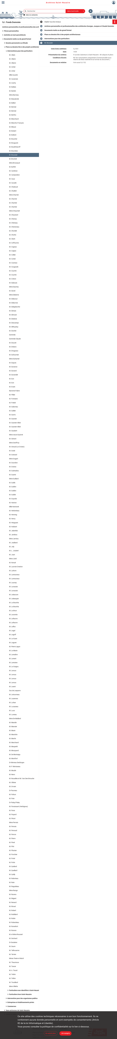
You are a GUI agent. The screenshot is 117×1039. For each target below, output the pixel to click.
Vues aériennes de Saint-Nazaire (18, 1010)
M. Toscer (12, 966)
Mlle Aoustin (13, 75)
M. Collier (12, 255)
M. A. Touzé (13, 970)
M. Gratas (12, 467)
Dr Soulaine (13, 942)
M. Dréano (12, 347)
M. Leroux (12, 670)
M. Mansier (13, 726)
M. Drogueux (13, 351)
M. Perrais (12, 826)
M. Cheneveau (14, 227)
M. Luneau (13, 714)
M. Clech (12, 239)
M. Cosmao (13, 263)
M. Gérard (12, 439)
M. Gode (12, 451)
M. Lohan (12, 702)
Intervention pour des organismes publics (22, 998)
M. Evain (12, 387)
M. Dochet (12, 331)
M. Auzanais (13, 79)
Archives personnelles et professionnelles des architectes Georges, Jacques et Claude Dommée (25, 27)
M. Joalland (13, 543)
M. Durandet (13, 375)
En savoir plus (51, 1033)
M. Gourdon (13, 463)
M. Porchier (13, 854)
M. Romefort (13, 926)
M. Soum (12, 946)
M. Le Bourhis (14, 603)
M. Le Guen (13, 638)
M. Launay (13, 583)
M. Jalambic (13, 531)
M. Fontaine (13, 399)
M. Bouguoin (13, 143)
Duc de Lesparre (15, 690)
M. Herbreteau (14, 511)
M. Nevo (12, 774)
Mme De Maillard (15, 718)
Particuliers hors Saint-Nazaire (20, 994)
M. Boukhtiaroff (14, 147)
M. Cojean (12, 251)
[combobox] (75, 11)
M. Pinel (12, 842)
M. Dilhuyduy (13, 327)
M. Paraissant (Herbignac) (18, 806)
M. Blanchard (14, 119)
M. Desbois (13, 319)
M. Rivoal (12, 906)
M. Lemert (12, 658)
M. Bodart (12, 131)
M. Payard (12, 814)
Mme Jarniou (14, 539)
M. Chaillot (13, 191)
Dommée (12, 335)
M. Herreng (13, 515)
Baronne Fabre (14, 391)
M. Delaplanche (14, 307)
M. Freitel (12, 403)
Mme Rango (13, 890)
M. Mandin (13, 722)
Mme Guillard (14, 479)
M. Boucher (13, 139)
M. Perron (12, 834)
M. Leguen (13, 642)
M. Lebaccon (13, 595)
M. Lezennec (13, 698)
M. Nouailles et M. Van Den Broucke (21, 778)
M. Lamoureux (14, 575)
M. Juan (12, 555)
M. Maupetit (13, 746)
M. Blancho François (16, 123)
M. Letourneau (14, 694)
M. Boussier (13, 155)
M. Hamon (13, 503)
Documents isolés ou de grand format (17, 39)
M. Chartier (13, 203)
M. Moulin (12, 770)
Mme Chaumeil (14, 211)
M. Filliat (12, 395)
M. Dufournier (14, 355)
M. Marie (12, 730)
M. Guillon (12, 487)
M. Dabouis (13, 283)
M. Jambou (13, 535)
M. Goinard (13, 455)
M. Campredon (14, 175)
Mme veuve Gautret (16, 435)
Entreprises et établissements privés (20, 1002)
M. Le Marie (13, 650)
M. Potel (12, 858)
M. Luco (12, 710)
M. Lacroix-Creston (16, 567)
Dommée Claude (15, 339)
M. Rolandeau (14, 922)
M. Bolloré (12, 135)
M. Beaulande (14, 99)
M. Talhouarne (14, 950)
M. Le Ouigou (14, 666)
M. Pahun (12, 794)
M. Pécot (12, 818)
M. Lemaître (13, 654)
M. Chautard (13, 215)
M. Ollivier (12, 782)
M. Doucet (12, 343)
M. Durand (13, 371)
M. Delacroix (13, 303)
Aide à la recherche (32, 15)
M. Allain (12, 55)
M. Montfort (13, 758)
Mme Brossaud (14, 163)
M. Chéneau (13, 223)
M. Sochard (13, 938)
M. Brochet (13, 159)
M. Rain (12, 882)
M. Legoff (12, 634)
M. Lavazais (13, 587)
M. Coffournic (14, 243)
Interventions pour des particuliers (19, 51)
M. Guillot (12, 495)
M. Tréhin (12, 978)
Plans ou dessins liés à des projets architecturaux (24, 47)
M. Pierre (12, 838)
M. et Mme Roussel (16, 934)
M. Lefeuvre (13, 618)
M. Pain (12, 798)
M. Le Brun (13, 610)
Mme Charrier (14, 195)
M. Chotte (12, 235)
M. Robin (12, 918)
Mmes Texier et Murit (16, 958)
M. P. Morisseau (14, 766)
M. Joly (11, 547)
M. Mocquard (14, 750)
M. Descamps (14, 323)
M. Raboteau (13, 878)
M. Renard (12, 902)
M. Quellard (13, 870)
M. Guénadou (14, 471)
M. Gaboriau (13, 407)
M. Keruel (12, 563)
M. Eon (11, 379)
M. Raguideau (14, 886)
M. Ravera (12, 894)
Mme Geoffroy (14, 443)
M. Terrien (12, 954)
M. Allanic (12, 63)
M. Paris (12, 810)
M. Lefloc (12, 626)
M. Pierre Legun (14, 646)
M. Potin (12, 862)
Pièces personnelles (11, 31)
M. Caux (12, 179)
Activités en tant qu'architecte (15, 35)
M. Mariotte (13, 734)
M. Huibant (13, 527)
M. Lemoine (13, 662)
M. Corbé (12, 259)
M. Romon (12, 930)
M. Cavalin (13, 183)
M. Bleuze (12, 127)
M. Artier (12, 71)
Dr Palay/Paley (14, 802)
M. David (12, 291)
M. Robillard (13, 914)
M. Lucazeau (13, 706)
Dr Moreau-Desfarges (16, 762)
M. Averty (12, 83)
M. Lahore (12, 571)
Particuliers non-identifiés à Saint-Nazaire (24, 990)
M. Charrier (13, 199)
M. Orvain (12, 786)
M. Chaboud (13, 187)
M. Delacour (13, 299)
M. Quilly (12, 874)
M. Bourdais (13, 151)
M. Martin (12, 738)
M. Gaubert (13, 431)
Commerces (11, 1006)
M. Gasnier (13, 419)
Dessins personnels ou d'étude (17, 43)
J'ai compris (65, 1033)
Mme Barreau (14, 95)
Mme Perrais (13, 822)
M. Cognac (13, 247)
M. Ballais (12, 87)
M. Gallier (12, 411)
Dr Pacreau (13, 790)
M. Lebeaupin (14, 599)
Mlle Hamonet (14, 507)
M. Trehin (12, 974)
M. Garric (12, 415)
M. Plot (11, 846)
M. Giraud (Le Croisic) (16, 447)
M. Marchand (14, 742)
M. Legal (12, 630)
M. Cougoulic (13, 267)
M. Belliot (12, 103)
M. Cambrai (13, 171)
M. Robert (12, 910)
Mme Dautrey (14, 287)
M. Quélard (13, 866)
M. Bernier (12, 107)
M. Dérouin (13, 315)
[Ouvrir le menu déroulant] (3, 2)
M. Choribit (13, 231)
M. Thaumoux (14, 962)
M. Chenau (13, 219)
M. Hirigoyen (13, 523)
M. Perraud (13, 830)
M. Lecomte (13, 614)
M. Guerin (12, 475)
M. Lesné (12, 686)
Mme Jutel (13, 559)
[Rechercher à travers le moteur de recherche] (45, 11)
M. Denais (12, 311)
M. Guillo (12, 483)
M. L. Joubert (14, 551)
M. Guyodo (13, 499)
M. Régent (12, 898)
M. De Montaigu (14, 754)
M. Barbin (12, 91)
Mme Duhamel (14, 359)
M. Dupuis (12, 363)
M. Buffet (12, 167)
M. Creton (12, 279)
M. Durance (13, 367)
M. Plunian (13, 850)
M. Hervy (12, 519)
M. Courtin (13, 271)
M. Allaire (12, 59)
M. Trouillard (13, 982)
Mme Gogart (13, 459)
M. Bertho (12, 115)
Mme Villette (13, 986)
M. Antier (12, 67)
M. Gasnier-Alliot (15, 423)
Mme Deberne (14, 295)
